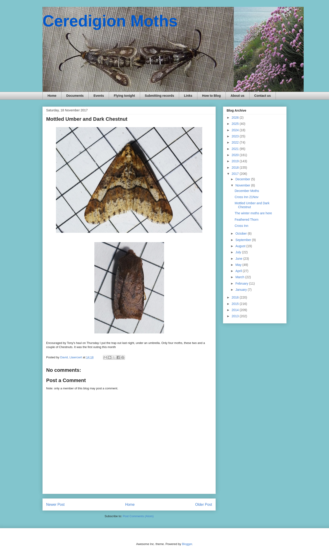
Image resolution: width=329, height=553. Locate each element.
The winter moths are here (253, 213)
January (241, 289)
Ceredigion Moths (110, 21)
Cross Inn (241, 226)
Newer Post (55, 504)
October (241, 233)
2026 (236, 117)
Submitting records (159, 95)
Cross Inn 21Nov (246, 197)
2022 (236, 142)
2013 (236, 316)
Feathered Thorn (246, 219)
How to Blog (211, 95)
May (238, 265)
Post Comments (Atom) (138, 516)
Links (188, 95)
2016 (236, 297)
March (240, 277)
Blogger (187, 544)
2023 (236, 136)
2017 (236, 174)
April (239, 271)
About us (237, 95)
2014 (236, 310)
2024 (236, 130)
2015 (236, 304)
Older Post (203, 504)
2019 (236, 161)
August (240, 246)
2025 (236, 124)
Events (98, 95)
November (243, 185)
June (239, 258)
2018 (236, 167)
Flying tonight (124, 95)
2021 (236, 149)
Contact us (262, 95)
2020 (236, 155)
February (242, 283)
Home (52, 95)
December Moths (247, 191)
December (243, 179)
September (243, 240)
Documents (75, 95)
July (238, 252)
